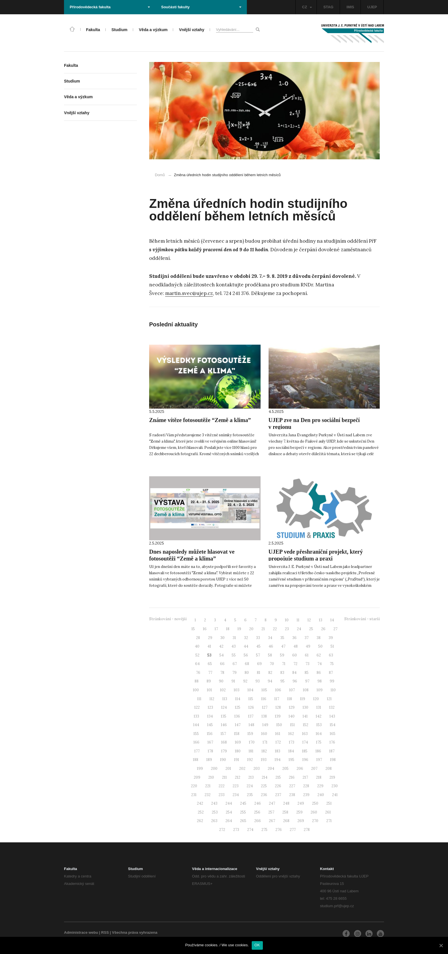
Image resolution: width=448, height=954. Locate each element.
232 (208, 794)
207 (314, 768)
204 (271, 768)
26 (323, 628)
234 (236, 794)
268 (286, 820)
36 (294, 637)
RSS (105, 932)
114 (237, 698)
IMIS (350, 7)
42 (221, 646)
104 (250, 690)
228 (306, 786)
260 (314, 812)
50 (320, 646)
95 (282, 681)
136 (237, 716)
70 (272, 663)
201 (228, 768)
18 (227, 628)
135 (223, 716)
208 (328, 768)
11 (298, 620)
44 (246, 646)
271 (329, 820)
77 (210, 672)
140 (292, 716)
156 (210, 733)
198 (333, 759)
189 (209, 759)
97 (307, 681)
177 (197, 751)
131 (318, 707)
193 (264, 759)
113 (224, 698)
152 (305, 724)
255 (243, 812)
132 (332, 707)
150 (279, 724)
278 (307, 829)
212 (237, 777)
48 (295, 646)
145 (210, 724)
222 (222, 786)
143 (332, 716)
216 (292, 777)
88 (197, 681)
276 (278, 829)
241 (335, 794)
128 (278, 707)
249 (300, 803)
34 (270, 637)
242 (200, 803)
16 (205, 628)
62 (319, 655)
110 (333, 690)
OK (257, 945)
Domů (160, 175)
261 (328, 812)
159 (250, 733)
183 (277, 751)
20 (251, 628)
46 (271, 646)
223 (236, 786)
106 (278, 690)
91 (233, 681)
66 (222, 663)
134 (210, 716)
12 (309, 620)
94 (270, 681)
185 (304, 751)
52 (197, 655)
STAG (328, 7)
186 (318, 751)
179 (224, 751)
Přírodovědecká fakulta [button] (110, 7)
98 (319, 681)
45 (258, 646)
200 (214, 768)
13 (320, 620)
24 (299, 628)
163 (305, 733)
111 (199, 698)
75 (332, 663)
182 (264, 751)
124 (224, 707)
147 (238, 724)
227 (292, 786)
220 (194, 786)
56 (246, 655)
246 (257, 803)
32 (246, 637)
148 (251, 724)
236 (264, 794)
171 (265, 742)
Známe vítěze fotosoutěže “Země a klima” (200, 420)
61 (307, 655)
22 (275, 628)
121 (329, 698)
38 (319, 637)
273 (236, 829)
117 (276, 698)
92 (245, 681)
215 (278, 777)
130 (305, 707)
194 (278, 759)
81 (258, 672)
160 (264, 733)
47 (283, 646)
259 (299, 812)
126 (251, 707)
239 (306, 794)
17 (216, 628)
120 (316, 698)
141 (305, 716)
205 (285, 768)
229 (320, 786)
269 (300, 820)
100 (196, 690)
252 (201, 812)
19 (239, 628)
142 (318, 716)
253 (215, 812)
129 (292, 707)
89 (209, 681)
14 (332, 620)
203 (256, 768)
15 (193, 628)
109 (320, 690)
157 (223, 733)
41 (209, 646)
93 (257, 681)
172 (278, 742)
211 (224, 777)
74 (319, 663)
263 (214, 820)
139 (278, 716)
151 (292, 724)
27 (335, 628)
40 (197, 646)
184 (291, 751)
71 (283, 663)
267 (272, 820)
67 (235, 663)
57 (258, 655)
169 (238, 742)
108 (306, 690)
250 (315, 803)
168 (224, 742)
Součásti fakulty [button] (201, 7)
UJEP (372, 7)
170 (252, 742)
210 (211, 777)
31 (234, 637)
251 (329, 803)
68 (247, 663)
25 (311, 628)
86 (319, 672)
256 (257, 812)
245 (243, 803)
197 (319, 759)
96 (295, 681)
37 (307, 637)
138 (264, 716)
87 (331, 672)
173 (291, 742)
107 (292, 690)
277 (293, 829)
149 (265, 724)
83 (282, 672)
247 (272, 803)
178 (210, 751)
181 (251, 751)
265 (243, 820)
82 (270, 672)
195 (291, 759)
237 (278, 794)
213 (251, 777)
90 (221, 681)
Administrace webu (81, 932)
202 (242, 768)
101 (209, 690)
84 (294, 672)
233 (222, 794)
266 (257, 820)
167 (210, 742)
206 (300, 768)
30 (222, 637)
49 (308, 646)
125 (237, 707)
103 (236, 690)
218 (318, 777)
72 (295, 663)
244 (228, 803)
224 (250, 786)
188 (195, 759)
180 (238, 751)
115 (250, 698)
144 (196, 724)
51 (332, 646)
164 (319, 733)
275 (264, 829)
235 (250, 794)
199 (200, 768)
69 (259, 663)
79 (234, 672)
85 (307, 672)
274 (250, 829)
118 (289, 698)
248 (286, 803)
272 (222, 829)
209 (197, 777)
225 (264, 786)
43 (233, 646)
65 (210, 663)
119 (302, 698)
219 (332, 777)
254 (229, 812)
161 (277, 733)
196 (305, 759)
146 (224, 724)
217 (305, 777)
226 (278, 786)
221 (208, 786)
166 (196, 742)
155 (196, 733)
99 (332, 681)
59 (282, 655)
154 (332, 724)
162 (291, 733)
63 (331, 655)
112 (211, 698)
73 (307, 663)
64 (197, 663)
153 (319, 724)
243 (214, 803)
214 (264, 777)
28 (198, 637)
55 (234, 655)
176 (332, 742)
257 (271, 812)
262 (200, 820)
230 (334, 786)
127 (264, 707)
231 (194, 794)
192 (250, 759)
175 (318, 742)
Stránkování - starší (362, 618)
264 (228, 820)
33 (258, 637)
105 (264, 690)
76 (198, 672)
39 (331, 637)
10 (287, 620)
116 (263, 698)
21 (263, 628)
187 (332, 751)
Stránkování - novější (168, 618)
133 (196, 716)
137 (250, 716)
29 (210, 637)
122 (197, 707)
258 (285, 812)
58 (270, 655)
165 (332, 733)
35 (282, 637)
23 (287, 628)
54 (221, 655)
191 (236, 759)
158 (236, 733)
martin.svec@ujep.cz (189, 293)
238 (292, 794)
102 (223, 690)
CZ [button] (307, 7)
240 (320, 794)
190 (223, 759)
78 (222, 672)
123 (210, 707)
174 (305, 742)
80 (247, 672)
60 (294, 655)
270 (315, 820)
